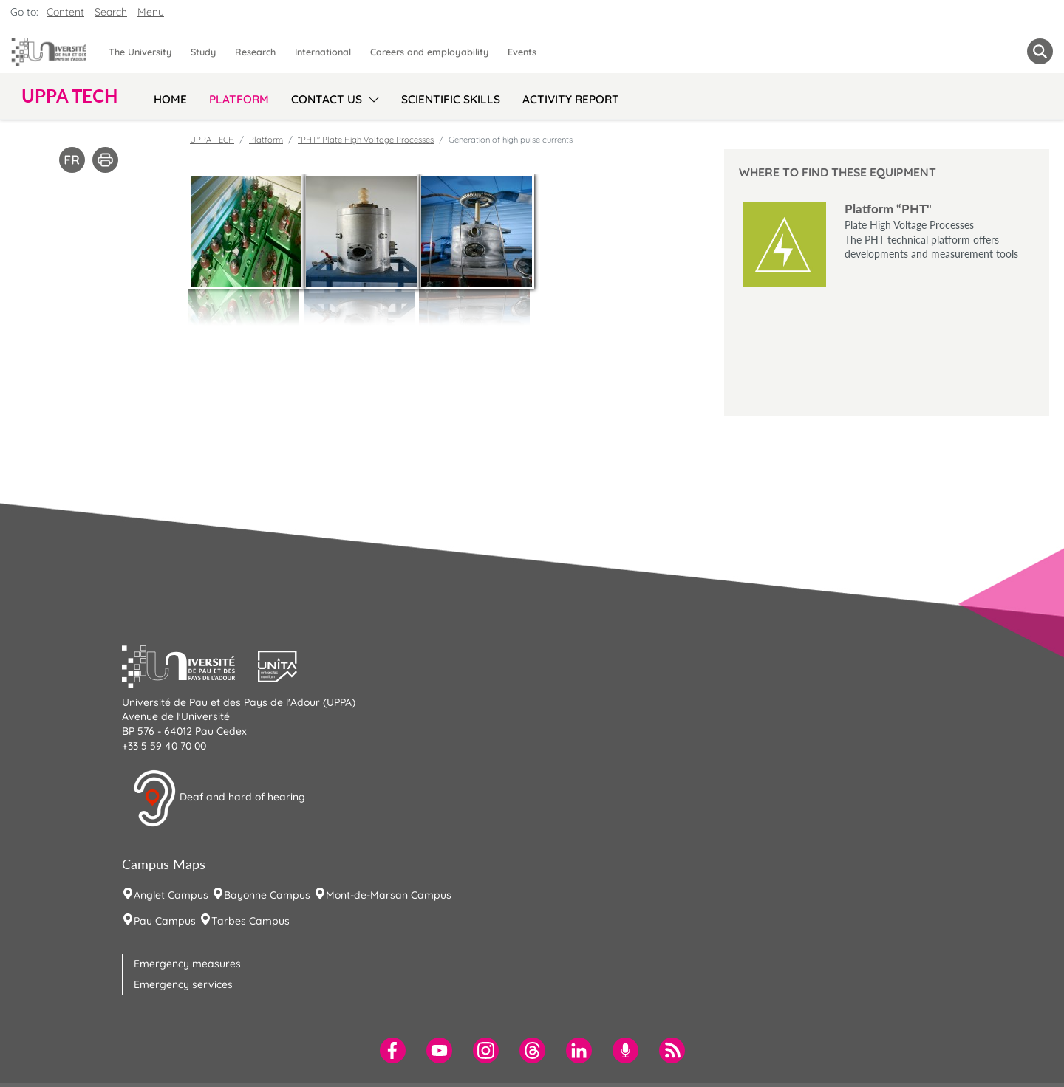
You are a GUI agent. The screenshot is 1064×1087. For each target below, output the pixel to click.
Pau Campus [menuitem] (165, 920)
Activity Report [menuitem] (570, 99)
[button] (190, 664)
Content (65, 11)
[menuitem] (392, 1050)
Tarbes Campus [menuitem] (250, 920)
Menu (150, 11)
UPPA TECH (212, 139)
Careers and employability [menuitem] (429, 52)
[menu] (371, 97)
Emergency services (183, 984)
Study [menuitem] (203, 52)
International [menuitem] (323, 52)
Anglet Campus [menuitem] (171, 895)
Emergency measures (187, 963)
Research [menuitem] (255, 52)
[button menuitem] (1040, 51)
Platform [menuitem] (239, 99)
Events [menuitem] (522, 52)
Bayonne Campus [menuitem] (267, 895)
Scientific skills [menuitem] (450, 99)
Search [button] (111, 11)
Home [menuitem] (170, 99)
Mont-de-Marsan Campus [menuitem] (388, 895)
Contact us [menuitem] (326, 99)
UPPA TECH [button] (69, 96)
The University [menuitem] (140, 52)
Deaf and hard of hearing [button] (218, 798)
